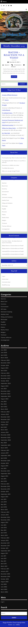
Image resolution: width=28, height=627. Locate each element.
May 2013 (3, 504)
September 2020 (6, 440)
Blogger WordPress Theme (9, 622)
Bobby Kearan (5, 245)
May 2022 (4, 404)
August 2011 (4, 553)
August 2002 (5, 581)
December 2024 (5, 363)
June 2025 (4, 352)
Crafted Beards (6, 110)
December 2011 (5, 543)
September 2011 (5, 551)
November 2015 (5, 460)
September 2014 (5, 473)
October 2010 (5, 579)
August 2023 (4, 386)
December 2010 (5, 574)
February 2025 (5, 360)
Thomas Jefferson (6, 226)
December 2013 (5, 486)
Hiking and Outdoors (7, 203)
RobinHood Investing (7, 125)
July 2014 (3, 478)
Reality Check (5, 217)
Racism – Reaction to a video (14, 55)
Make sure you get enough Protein (11, 171)
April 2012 (4, 533)
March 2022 (4, 409)
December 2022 (5, 391)
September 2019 (5, 445)
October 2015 (5, 463)
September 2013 (5, 494)
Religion (4, 220)
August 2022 (4, 399)
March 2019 (4, 448)
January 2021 (5, 432)
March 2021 (4, 430)
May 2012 (3, 530)
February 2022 (5, 412)
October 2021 (5, 422)
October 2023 (5, 381)
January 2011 (4, 571)
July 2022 (4, 401)
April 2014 (4, 481)
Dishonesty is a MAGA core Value (10, 165)
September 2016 (5, 455)
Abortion (4, 183)
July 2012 (3, 525)
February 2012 (5, 538)
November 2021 (5, 419)
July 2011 (3, 556)
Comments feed (6, 282)
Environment (5, 191)
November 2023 (5, 378)
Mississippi (5, 206)
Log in (3, 276)
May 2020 (4, 442)
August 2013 (4, 496)
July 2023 (4, 388)
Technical (4, 223)
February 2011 (5, 569)
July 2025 (4, 350)
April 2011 (4, 563)
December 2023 (5, 376)
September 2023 (6, 383)
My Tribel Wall (6, 133)
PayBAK (4, 209)
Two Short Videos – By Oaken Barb (11, 241)
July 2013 (3, 499)
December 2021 (5, 417)
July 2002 (4, 584)
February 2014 (5, 484)
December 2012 (5, 517)
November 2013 (5, 489)
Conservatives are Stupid (17, 245)
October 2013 (5, 491)
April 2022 (4, 406)
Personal (4, 212)
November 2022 (5, 393)
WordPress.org (6, 285)
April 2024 (4, 370)
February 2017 (5, 450)
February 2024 (5, 373)
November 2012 (5, 520)
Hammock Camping (7, 197)
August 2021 (4, 424)
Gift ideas (4, 194)
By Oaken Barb (14, 34)
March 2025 (4, 357)
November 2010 (5, 576)
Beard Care (5, 186)
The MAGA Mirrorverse (8, 168)
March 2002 (4, 592)
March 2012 (4, 535)
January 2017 (5, 453)
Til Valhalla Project (7, 113)
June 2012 (4, 527)
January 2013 (5, 515)
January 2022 (5, 414)
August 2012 (4, 522)
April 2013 (4, 507)
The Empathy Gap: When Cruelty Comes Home (14, 158)
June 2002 (4, 587)
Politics (4, 214)
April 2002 (4, 589)
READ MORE (14, 77)
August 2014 (4, 476)
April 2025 (4, 355)
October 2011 (4, 548)
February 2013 (5, 512)
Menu (4, 2)
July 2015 (3, 468)
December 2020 (5, 435)
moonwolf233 (5, 251)
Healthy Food (5, 200)
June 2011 (3, 558)
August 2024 (4, 368)
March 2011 (4, 566)
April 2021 (4, 427)
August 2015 (4, 466)
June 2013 (4, 502)
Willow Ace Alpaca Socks (9, 128)
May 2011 (3, 561)
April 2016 (4, 458)
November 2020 (5, 437)
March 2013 (4, 509)
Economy (4, 189)
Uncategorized (5, 229)
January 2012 (5, 540)
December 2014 (5, 471)
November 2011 (5, 545)
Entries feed (5, 279)
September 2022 (6, 396)
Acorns (7, 100)
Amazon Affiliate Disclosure (9, 95)
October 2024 (5, 365)
